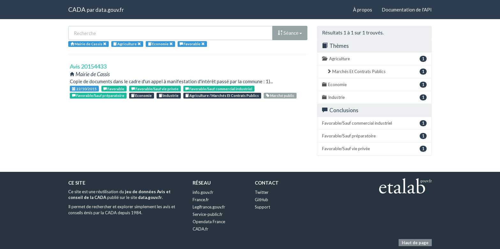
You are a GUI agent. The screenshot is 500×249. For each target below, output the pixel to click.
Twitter (261, 192)
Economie (141, 95)
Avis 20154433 (88, 66)
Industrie (169, 95)
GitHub (261, 199)
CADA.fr (200, 228)
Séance (290, 33)
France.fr (201, 199)
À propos (362, 9)
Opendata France (209, 221)
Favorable (113, 89)
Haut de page (415, 242)
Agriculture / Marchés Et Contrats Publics (222, 95)
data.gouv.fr (109, 10)
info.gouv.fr (203, 192)
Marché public (280, 95)
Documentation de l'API (407, 9)
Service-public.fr (208, 214)
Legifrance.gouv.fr (209, 206)
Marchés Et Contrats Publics (377, 72)
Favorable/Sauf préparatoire (98, 95)
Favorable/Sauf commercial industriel (218, 89)
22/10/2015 (84, 89)
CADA (76, 9)
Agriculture (374, 59)
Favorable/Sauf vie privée (155, 89)
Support (262, 206)
